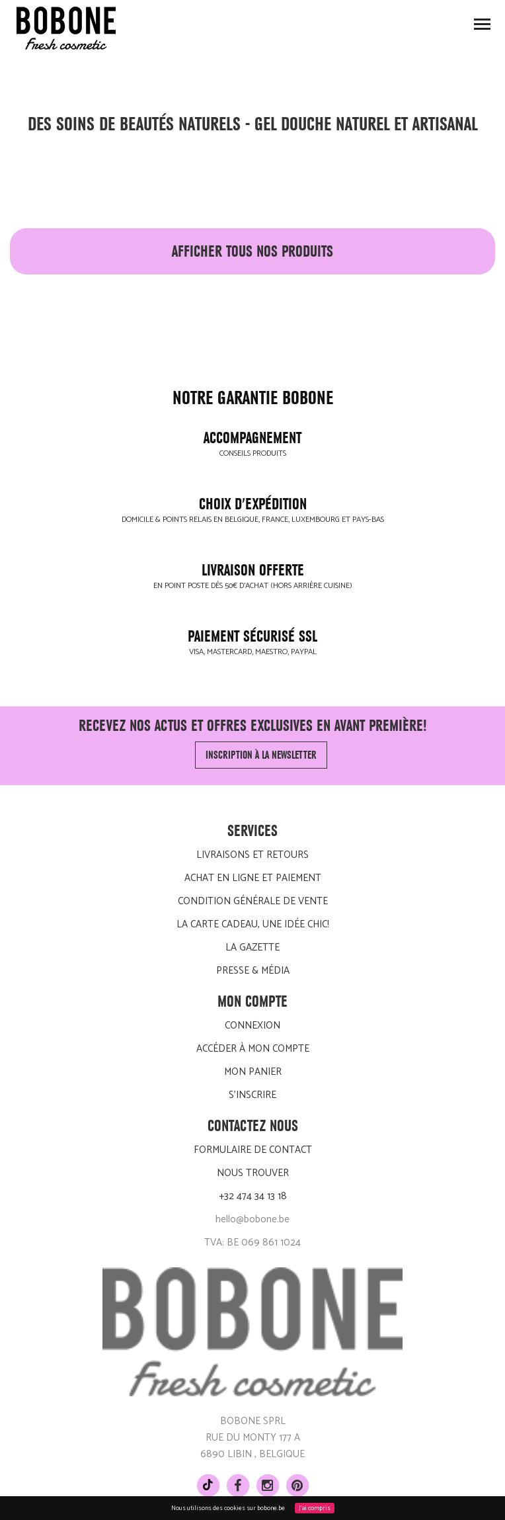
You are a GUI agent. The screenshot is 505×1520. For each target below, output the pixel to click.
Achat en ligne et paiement (252, 878)
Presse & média (253, 970)
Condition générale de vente (253, 901)
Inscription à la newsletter (261, 755)
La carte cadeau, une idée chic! (252, 924)
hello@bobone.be (252, 1219)
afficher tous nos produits (252, 251)
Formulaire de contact (253, 1150)
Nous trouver (253, 1173)
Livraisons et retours (252, 855)
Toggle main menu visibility (483, 28)
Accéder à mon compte (252, 1048)
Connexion (252, 1025)
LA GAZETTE (252, 947)
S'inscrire (252, 1095)
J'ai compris (314, 1508)
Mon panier (253, 1072)
